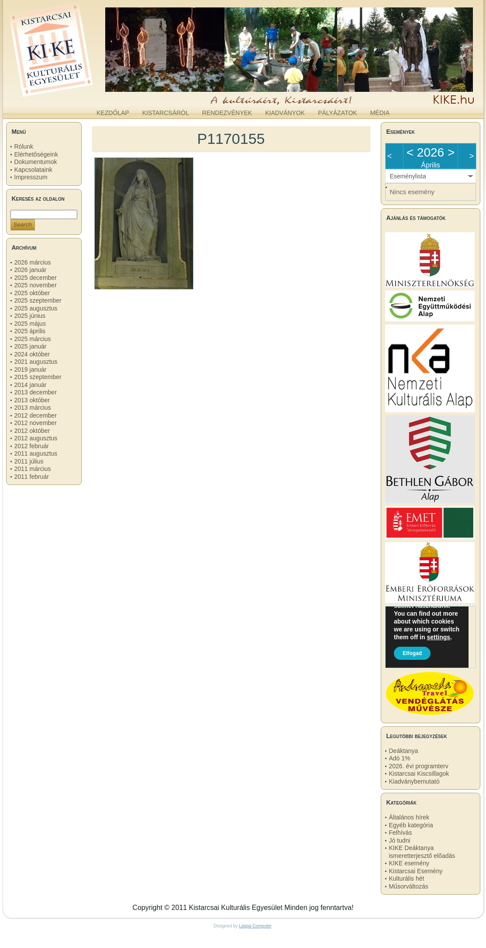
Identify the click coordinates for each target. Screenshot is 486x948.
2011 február (31, 476)
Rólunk (24, 146)
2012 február (31, 446)
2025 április (30, 331)
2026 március (32, 262)
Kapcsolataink (33, 169)
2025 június (30, 315)
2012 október (32, 430)
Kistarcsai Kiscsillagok (419, 773)
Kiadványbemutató (414, 781)
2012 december (35, 415)
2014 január (30, 384)
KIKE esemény (409, 863)
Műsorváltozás (408, 886)
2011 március (32, 468)
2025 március (32, 338)
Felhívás (400, 832)
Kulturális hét (406, 878)
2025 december (35, 277)
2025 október (32, 292)
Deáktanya (403, 750)
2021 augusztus (36, 361)
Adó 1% (399, 758)
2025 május (30, 323)
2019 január (30, 369)
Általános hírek (409, 817)
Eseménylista (408, 176)
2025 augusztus (36, 308)
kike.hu (74, 96)
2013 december (35, 392)
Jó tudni (399, 840)
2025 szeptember (38, 300)
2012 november (35, 422)
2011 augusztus (36, 453)
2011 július (29, 461)
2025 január (30, 346)
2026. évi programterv (418, 766)
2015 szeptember (38, 376)
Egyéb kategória (411, 825)
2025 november (35, 285)
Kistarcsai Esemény (416, 871)
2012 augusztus (36, 438)
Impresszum (31, 177)
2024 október (32, 354)
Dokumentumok (35, 161)
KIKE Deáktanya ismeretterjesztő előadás (422, 851)
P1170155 (231, 138)
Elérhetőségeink (36, 154)
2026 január (30, 269)
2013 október (32, 400)
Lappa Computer (255, 926)
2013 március (32, 407)
